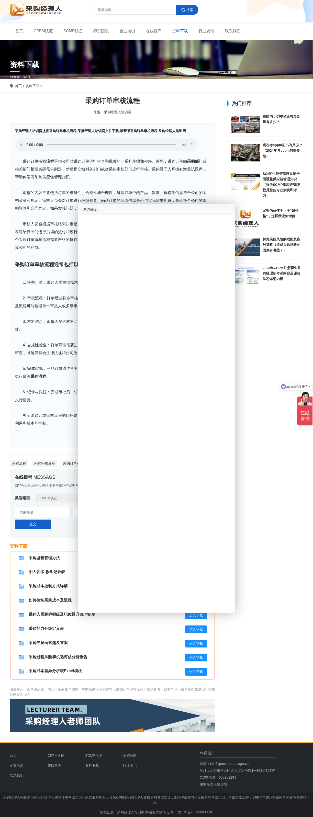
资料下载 (180, 31)
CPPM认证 (43, 31)
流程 (50, 161)
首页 (19, 31)
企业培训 (127, 31)
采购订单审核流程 (76, 463)
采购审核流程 (44, 463)
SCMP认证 (73, 31)
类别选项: (23, 498)
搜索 (187, 10)
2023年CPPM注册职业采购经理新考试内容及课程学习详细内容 (282, 273)
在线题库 (154, 31)
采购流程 (38, 376)
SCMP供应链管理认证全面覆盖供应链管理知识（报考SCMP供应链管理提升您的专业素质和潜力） (281, 185)
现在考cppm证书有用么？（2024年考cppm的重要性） (282, 150)
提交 (32, 524)
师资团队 (101, 31)
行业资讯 (206, 31)
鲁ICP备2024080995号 (195, 812)
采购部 (193, 161)
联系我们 (233, 31)
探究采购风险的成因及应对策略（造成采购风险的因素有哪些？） (281, 244)
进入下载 (196, 615)
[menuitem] (19, 31)
